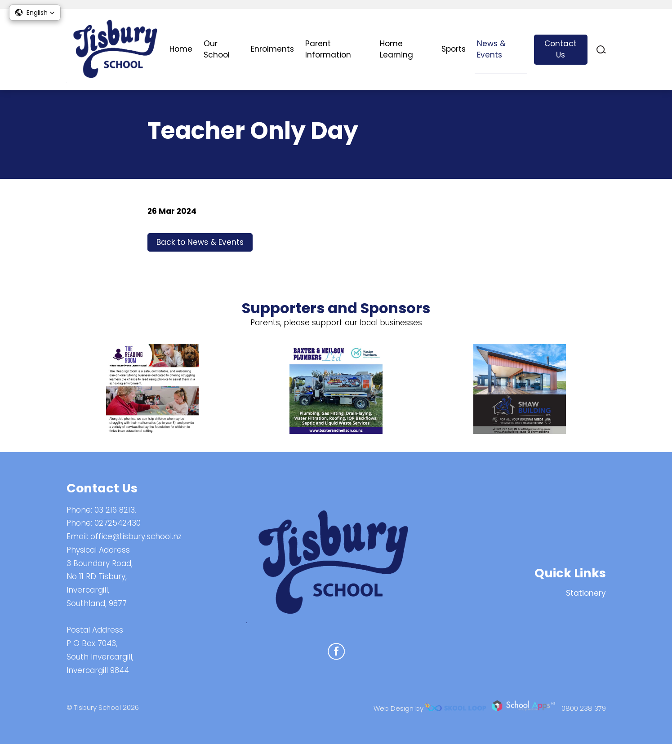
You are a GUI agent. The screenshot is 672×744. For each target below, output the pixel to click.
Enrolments (272, 49)
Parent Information (328, 49)
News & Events (491, 49)
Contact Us (560, 49)
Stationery (586, 593)
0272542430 (117, 523)
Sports (453, 49)
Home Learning (396, 49)
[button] (35, 13)
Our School (217, 49)
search (601, 49)
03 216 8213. (115, 510)
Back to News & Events (200, 242)
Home (180, 49)
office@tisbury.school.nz (136, 536)
